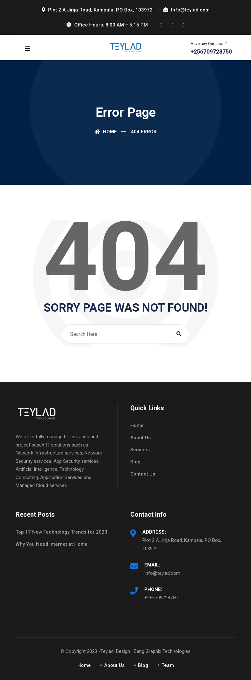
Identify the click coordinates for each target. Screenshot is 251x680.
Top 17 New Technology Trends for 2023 (61, 532)
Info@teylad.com (162, 573)
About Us (140, 437)
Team (167, 665)
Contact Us (142, 474)
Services (140, 450)
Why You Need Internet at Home (52, 544)
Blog (135, 462)
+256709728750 (161, 598)
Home (106, 132)
